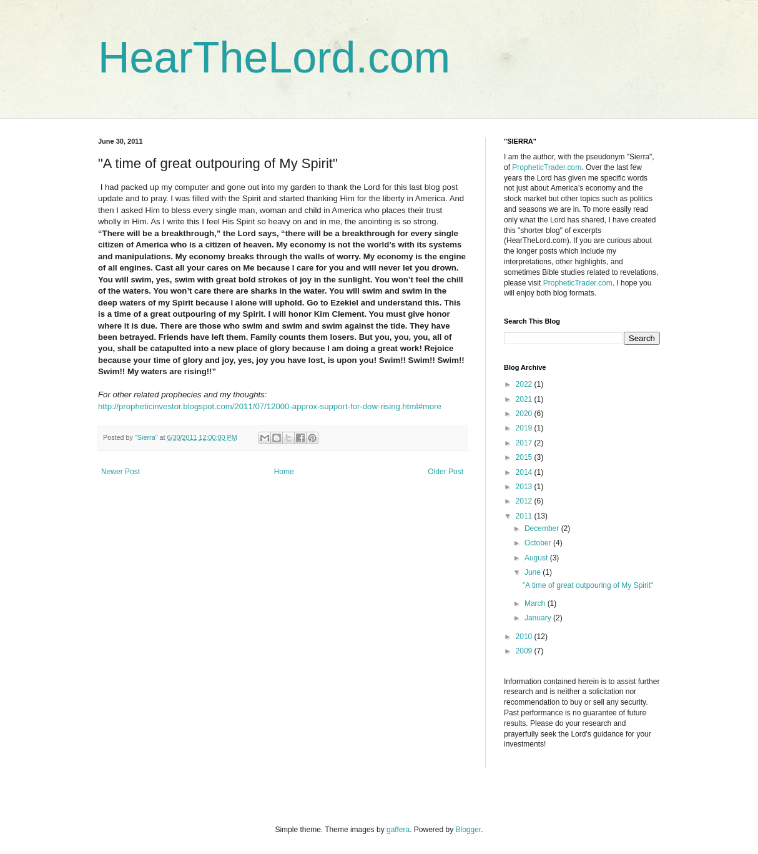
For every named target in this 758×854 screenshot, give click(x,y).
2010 (525, 636)
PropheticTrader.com (546, 167)
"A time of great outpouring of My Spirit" (588, 585)
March (536, 603)
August (537, 558)
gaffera (398, 829)
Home (284, 471)
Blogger (468, 829)
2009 (525, 651)
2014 (525, 472)
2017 (525, 443)
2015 (525, 457)
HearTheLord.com (274, 57)
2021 (525, 399)
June (533, 572)
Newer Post (120, 471)
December (542, 528)
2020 (525, 413)
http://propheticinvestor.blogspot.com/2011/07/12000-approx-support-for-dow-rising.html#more (269, 406)
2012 (525, 501)
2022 (525, 384)
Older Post (445, 471)
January (538, 617)
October (538, 543)
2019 (525, 428)
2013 (525, 486)
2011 (525, 516)
